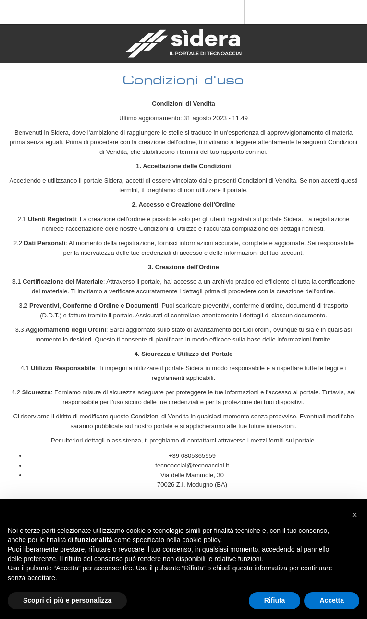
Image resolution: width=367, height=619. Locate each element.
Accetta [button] (331, 600)
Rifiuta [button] (274, 600)
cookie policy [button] (201, 539)
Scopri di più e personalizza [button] (67, 600)
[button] (354, 514)
